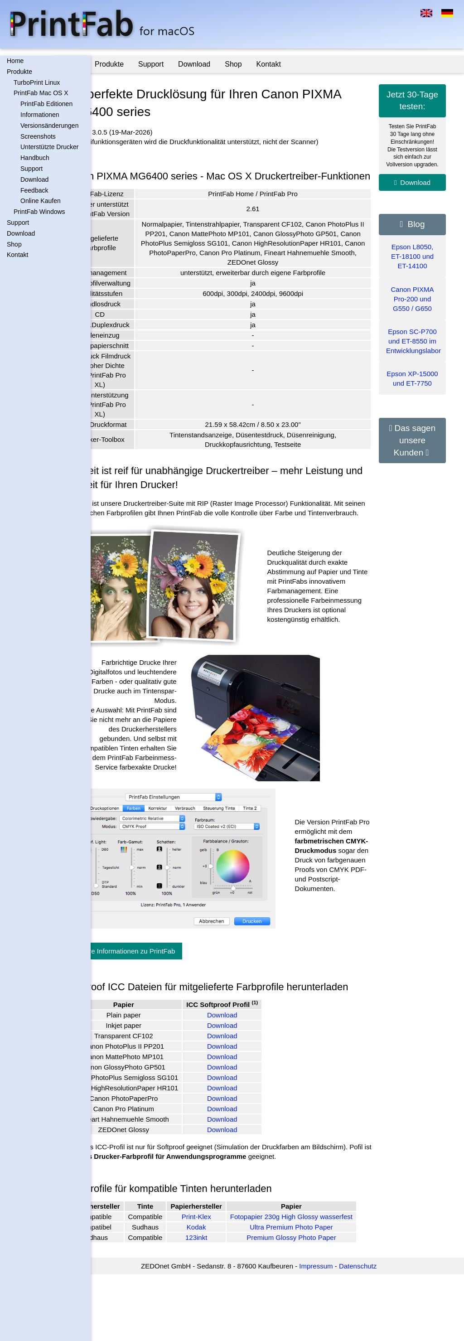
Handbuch (34, 157)
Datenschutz (376, 1332)
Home (15, 60)
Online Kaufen (40, 200)
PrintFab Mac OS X (41, 93)
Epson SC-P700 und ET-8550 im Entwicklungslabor (413, 341)
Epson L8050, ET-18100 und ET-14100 (412, 256)
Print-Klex (233, 1278)
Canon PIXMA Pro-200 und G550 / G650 (412, 299)
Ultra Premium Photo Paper (317, 1293)
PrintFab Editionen (46, 103)
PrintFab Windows (39, 211)
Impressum (334, 1332)
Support (31, 168)
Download (34, 179)
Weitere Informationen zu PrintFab (160, 984)
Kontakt (17, 254)
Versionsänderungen (49, 125)
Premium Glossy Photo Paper (317, 1303)
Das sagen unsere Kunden (415, 440)
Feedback (34, 190)
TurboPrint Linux (37, 82)
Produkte (19, 71)
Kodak (233, 1293)
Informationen (39, 114)
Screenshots (38, 136)
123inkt (233, 1303)
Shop (14, 244)
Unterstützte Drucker (49, 146)
